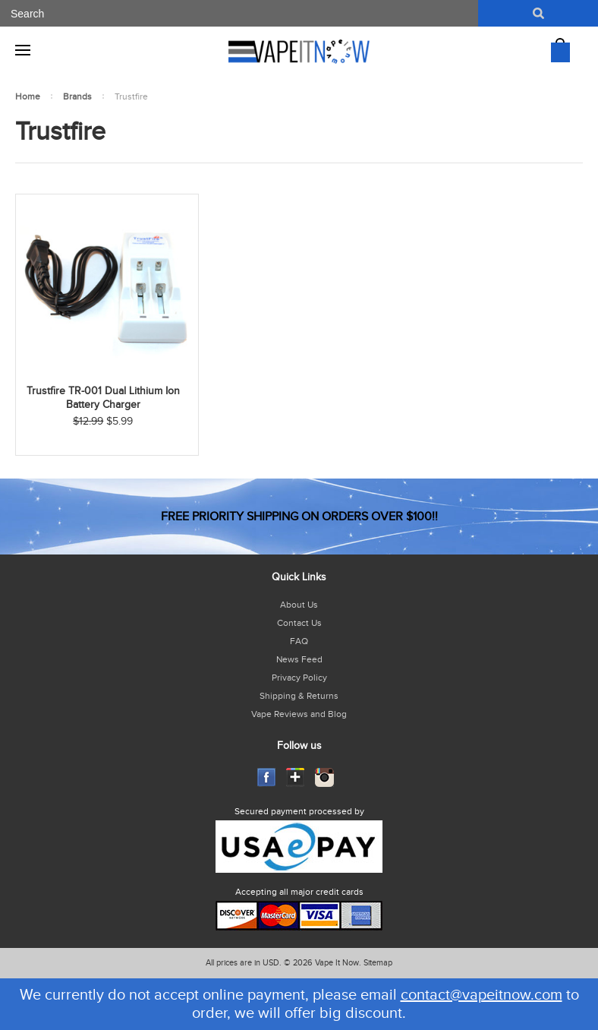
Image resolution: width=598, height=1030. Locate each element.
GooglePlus (295, 777)
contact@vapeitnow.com (481, 995)
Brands (77, 96)
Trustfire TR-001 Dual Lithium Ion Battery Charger (103, 398)
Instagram (324, 777)
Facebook (266, 777)
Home (27, 96)
